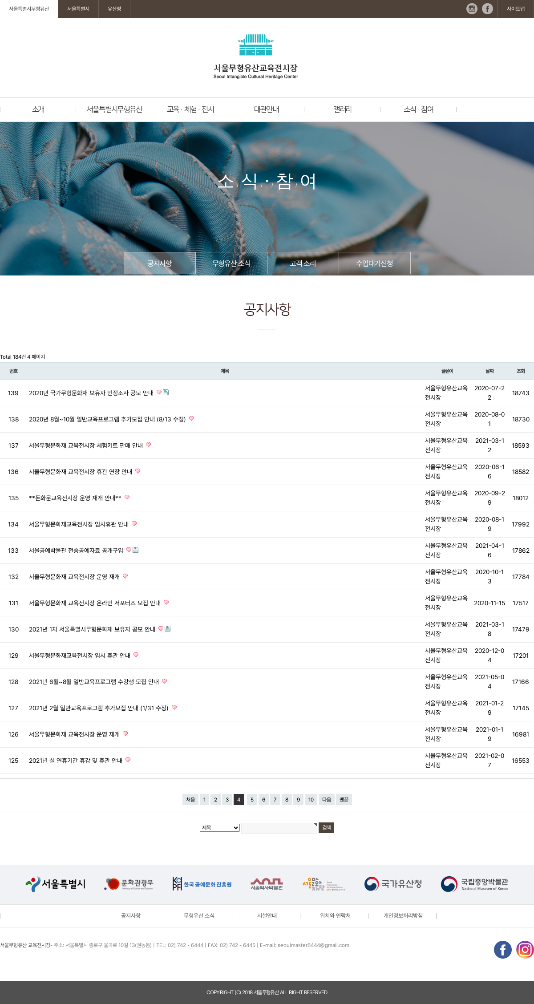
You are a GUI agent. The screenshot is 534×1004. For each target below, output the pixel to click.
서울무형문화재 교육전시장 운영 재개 (75, 576)
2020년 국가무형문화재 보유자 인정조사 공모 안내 (92, 393)
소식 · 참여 (418, 109)
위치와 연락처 (335, 915)
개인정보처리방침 (403, 915)
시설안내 (267, 915)
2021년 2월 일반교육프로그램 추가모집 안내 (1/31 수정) (99, 708)
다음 (326, 800)
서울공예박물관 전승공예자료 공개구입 (77, 550)
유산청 (114, 9)
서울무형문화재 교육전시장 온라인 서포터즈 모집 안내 (95, 603)
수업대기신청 (374, 263)
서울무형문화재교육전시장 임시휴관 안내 (79, 524)
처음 (190, 800)
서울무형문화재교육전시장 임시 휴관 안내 (80, 655)
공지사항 (159, 263)
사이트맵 (516, 9)
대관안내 (266, 109)
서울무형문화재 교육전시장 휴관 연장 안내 (81, 471)
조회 (521, 371)
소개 (38, 109)
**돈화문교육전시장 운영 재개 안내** (76, 498)
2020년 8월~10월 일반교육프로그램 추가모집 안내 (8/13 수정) (108, 419)
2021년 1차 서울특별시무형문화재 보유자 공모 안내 (93, 629)
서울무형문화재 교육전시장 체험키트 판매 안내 (87, 445)
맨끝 (344, 800)
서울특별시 (78, 9)
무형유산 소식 (231, 263)
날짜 (489, 371)
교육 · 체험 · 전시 (190, 109)
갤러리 (342, 109)
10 (311, 800)
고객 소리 (303, 263)
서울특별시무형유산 (29, 9)
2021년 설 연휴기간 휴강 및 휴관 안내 (76, 760)
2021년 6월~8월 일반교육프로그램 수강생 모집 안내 (95, 681)
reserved (316, 992)
